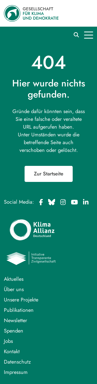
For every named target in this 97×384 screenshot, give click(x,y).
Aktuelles (14, 279)
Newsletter (15, 320)
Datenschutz (17, 362)
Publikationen (19, 310)
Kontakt (12, 351)
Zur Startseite (48, 174)
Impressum (16, 372)
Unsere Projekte (21, 300)
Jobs (8, 341)
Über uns (14, 289)
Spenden (13, 331)
